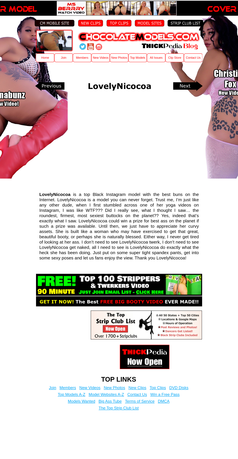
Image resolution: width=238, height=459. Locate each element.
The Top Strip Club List (119, 408)
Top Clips (158, 387)
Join (52, 387)
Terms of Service (140, 401)
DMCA (164, 401)
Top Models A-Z (71, 394)
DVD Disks (178, 387)
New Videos (89, 387)
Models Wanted (81, 401)
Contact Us (137, 394)
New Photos (114, 387)
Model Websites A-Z (106, 394)
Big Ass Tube (110, 401)
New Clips (137, 387)
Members (68, 387)
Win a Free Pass (164, 394)
